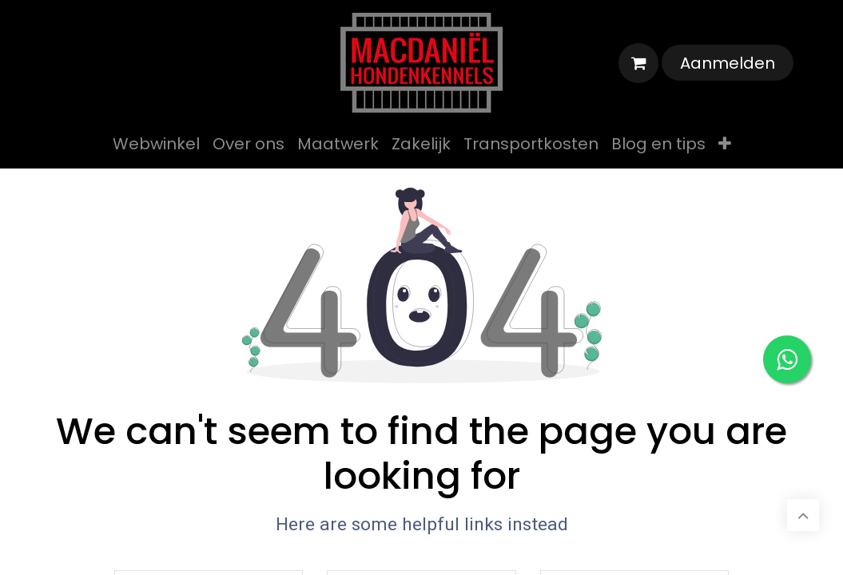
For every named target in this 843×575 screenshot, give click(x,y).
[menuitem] (156, 143)
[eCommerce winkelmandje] (638, 63)
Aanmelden (727, 63)
